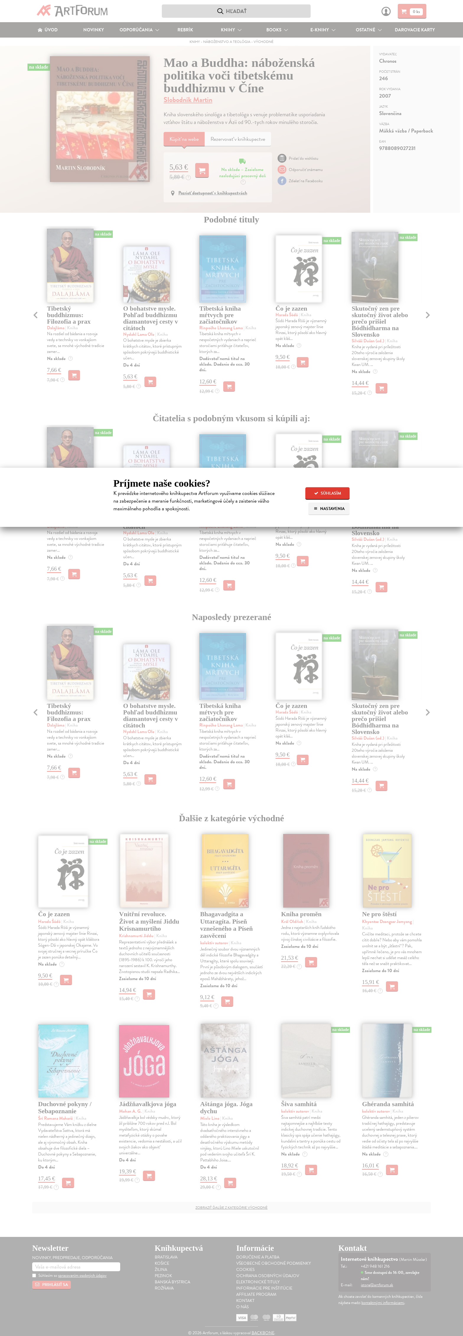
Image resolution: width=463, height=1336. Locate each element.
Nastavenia (329, 509)
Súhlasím (327, 493)
